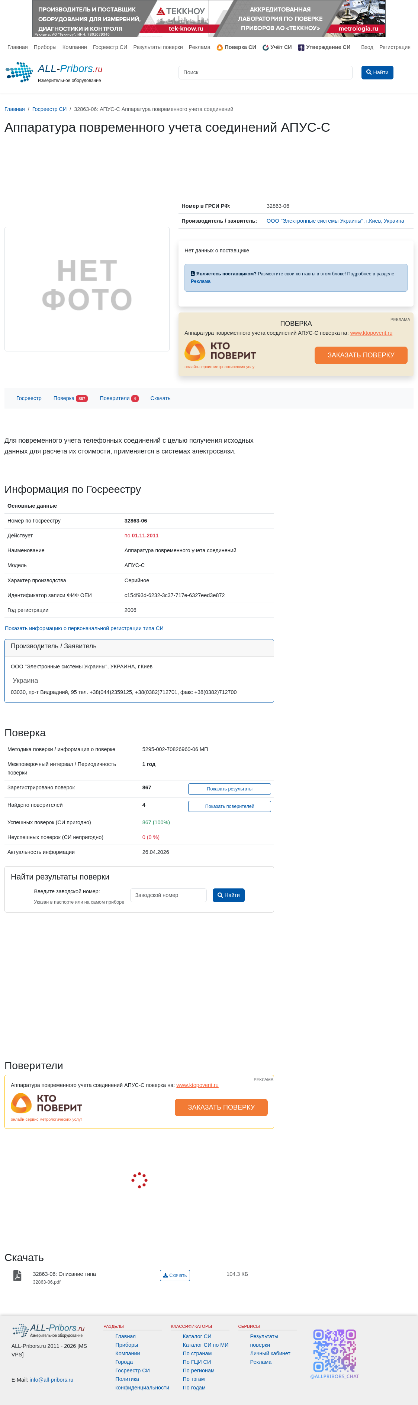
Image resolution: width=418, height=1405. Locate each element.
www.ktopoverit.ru (371, 333)
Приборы (45, 47)
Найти (228, 895)
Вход (367, 47)
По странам (197, 1353)
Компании (74, 47)
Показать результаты (230, 789)
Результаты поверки (158, 47)
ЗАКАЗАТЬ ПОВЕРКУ (361, 355)
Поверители (119, 398)
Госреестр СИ (110, 47)
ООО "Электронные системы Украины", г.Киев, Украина (335, 221)
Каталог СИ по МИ (205, 1345)
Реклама (199, 47)
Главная (17, 47)
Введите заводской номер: (67, 891)
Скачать (161, 398)
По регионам (199, 1370)
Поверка (71, 398)
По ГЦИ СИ (197, 1362)
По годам (194, 1388)
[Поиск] (266, 72)
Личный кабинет (270, 1353)
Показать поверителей (229, 806)
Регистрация (395, 47)
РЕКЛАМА (400, 319)
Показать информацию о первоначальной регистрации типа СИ (84, 628)
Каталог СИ (197, 1336)
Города (124, 1362)
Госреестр (29, 398)
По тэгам (194, 1379)
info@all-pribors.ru (52, 1380)
